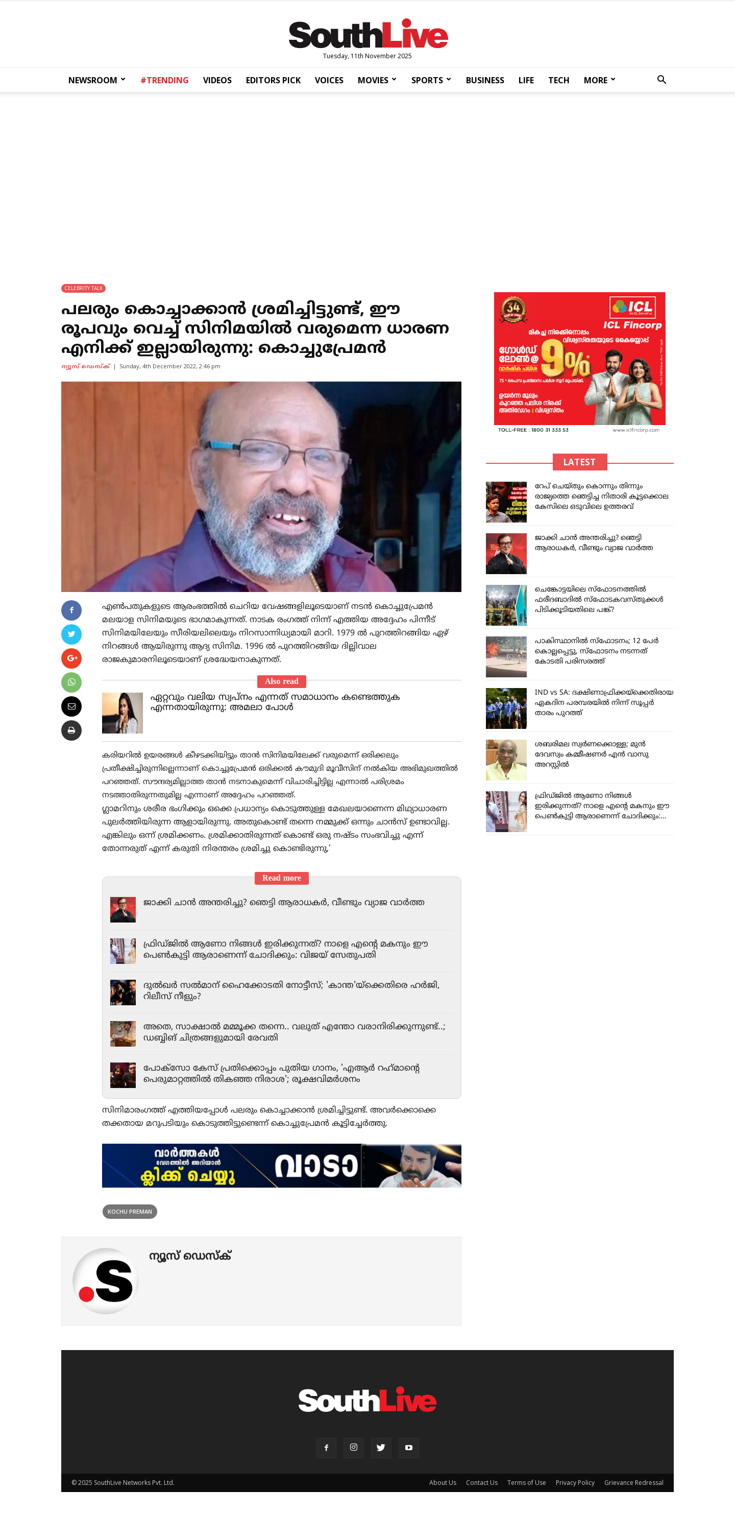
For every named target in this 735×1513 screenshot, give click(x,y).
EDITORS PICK (273, 80)
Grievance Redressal (634, 1482)
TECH (559, 80)
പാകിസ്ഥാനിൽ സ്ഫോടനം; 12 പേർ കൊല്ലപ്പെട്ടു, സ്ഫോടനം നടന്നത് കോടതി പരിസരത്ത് (596, 651)
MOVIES (377, 80)
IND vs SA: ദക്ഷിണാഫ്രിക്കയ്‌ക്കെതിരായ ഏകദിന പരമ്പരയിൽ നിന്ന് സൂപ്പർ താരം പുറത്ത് (604, 703)
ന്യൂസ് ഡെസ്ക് (85, 366)
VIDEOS (217, 80)
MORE (600, 80)
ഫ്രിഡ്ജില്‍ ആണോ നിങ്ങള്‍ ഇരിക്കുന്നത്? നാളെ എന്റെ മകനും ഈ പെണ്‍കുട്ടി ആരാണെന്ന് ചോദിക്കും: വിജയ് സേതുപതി (285, 950)
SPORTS (431, 80)
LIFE (526, 80)
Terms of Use (526, 1482)
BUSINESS (485, 80)
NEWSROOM (97, 80)
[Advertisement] (367, 180)
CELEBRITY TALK (83, 288)
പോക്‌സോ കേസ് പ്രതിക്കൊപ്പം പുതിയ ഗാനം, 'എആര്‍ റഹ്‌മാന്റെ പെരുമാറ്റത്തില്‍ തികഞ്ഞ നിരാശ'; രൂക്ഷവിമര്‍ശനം (281, 1074)
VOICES (329, 80)
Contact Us (482, 1482)
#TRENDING (164, 80)
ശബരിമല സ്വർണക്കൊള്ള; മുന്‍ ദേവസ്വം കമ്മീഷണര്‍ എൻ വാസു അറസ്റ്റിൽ (592, 754)
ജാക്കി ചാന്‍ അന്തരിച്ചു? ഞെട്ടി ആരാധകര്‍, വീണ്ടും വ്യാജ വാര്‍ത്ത (284, 903)
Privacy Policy (575, 1482)
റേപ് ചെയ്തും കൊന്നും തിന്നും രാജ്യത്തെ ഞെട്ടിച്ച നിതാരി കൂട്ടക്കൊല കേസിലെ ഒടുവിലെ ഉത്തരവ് (602, 496)
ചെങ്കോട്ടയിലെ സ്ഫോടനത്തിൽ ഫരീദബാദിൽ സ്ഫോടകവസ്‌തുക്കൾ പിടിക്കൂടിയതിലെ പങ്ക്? (599, 599)
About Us (442, 1482)
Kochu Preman (130, 1211)
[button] (661, 81)
